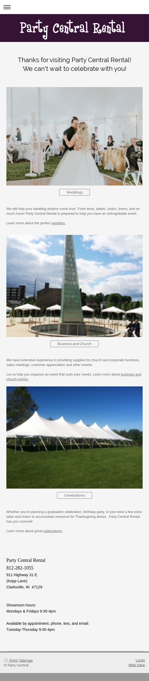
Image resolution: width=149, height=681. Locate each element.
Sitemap (26, 660)
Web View (136, 665)
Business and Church (74, 344)
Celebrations (74, 495)
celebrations (52, 531)
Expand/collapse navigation (74, 7)
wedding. (58, 223)
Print (11, 660)
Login (140, 660)
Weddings (74, 192)
